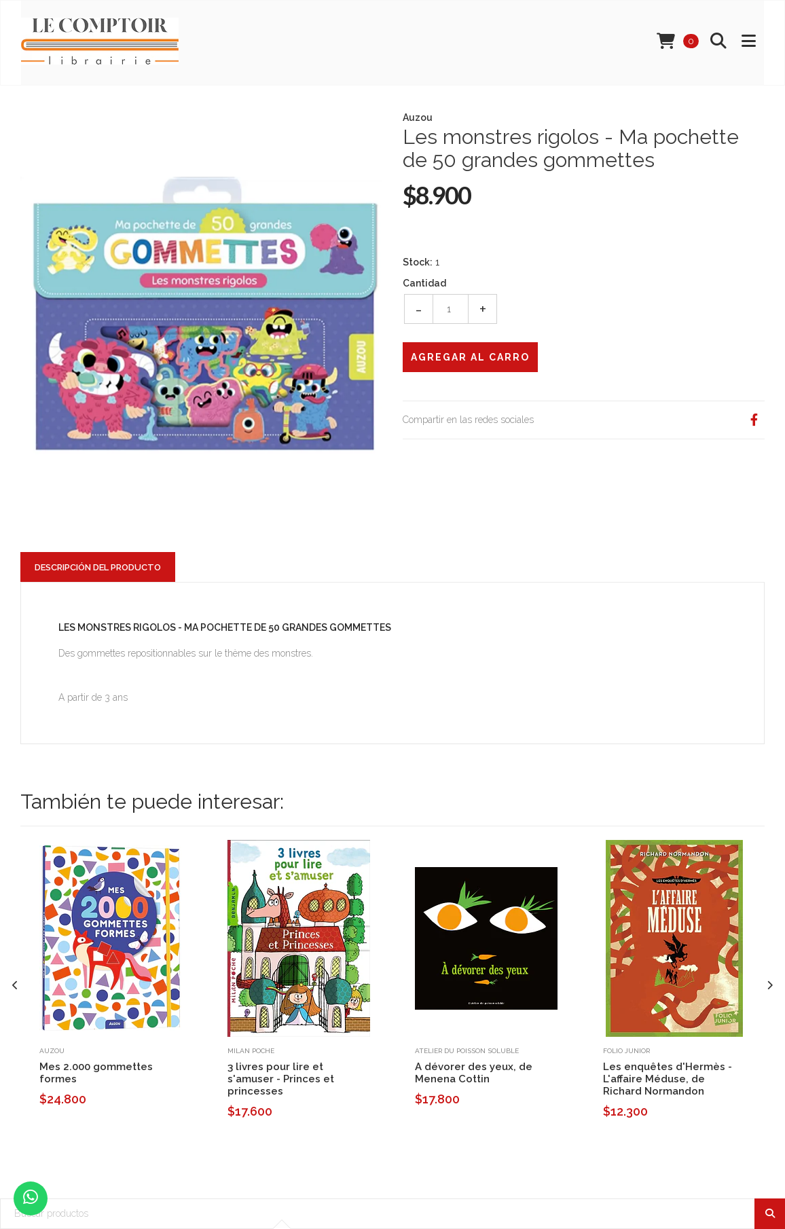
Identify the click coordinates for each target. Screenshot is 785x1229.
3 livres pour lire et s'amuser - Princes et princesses (280, 1079)
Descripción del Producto (98, 567)
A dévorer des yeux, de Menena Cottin (473, 1073)
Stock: (418, 262)
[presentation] (15, 985)
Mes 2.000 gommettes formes (96, 1073)
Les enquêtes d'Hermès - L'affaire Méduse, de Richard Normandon (667, 1079)
